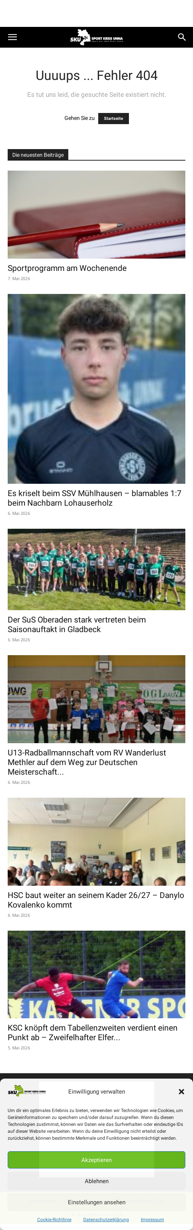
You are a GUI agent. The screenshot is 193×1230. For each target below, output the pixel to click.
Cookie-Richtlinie (54, 1219)
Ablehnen (97, 1181)
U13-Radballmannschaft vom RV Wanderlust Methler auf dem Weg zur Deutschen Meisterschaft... (87, 762)
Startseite (113, 118)
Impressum (152, 1219)
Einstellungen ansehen (96, 1202)
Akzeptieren (96, 1160)
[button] (181, 1092)
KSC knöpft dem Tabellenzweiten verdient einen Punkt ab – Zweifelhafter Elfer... (93, 1032)
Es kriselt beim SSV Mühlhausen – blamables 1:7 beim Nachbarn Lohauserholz (94, 498)
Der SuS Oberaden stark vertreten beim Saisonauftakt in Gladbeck (77, 624)
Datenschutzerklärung (106, 1219)
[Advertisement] (96, 13)
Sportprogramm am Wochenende (67, 268)
